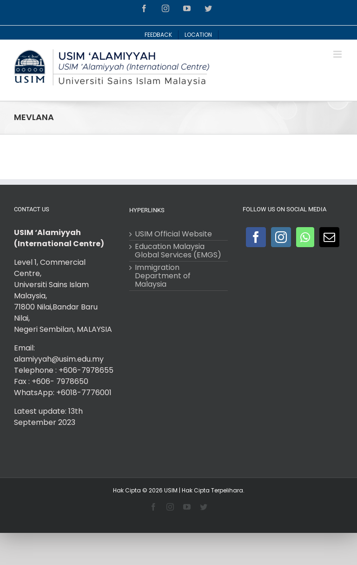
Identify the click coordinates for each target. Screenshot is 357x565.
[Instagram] (281, 237)
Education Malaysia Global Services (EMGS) (178, 250)
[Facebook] (256, 237)
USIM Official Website (173, 234)
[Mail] (329, 237)
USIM (171, 490)
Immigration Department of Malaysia (163, 276)
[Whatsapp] (305, 237)
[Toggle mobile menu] (338, 54)
